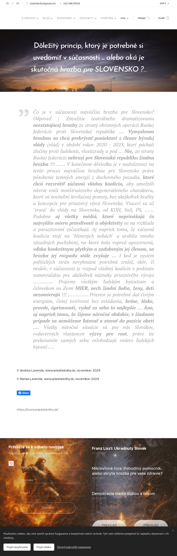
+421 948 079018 (71, 3)
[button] (144, 18)
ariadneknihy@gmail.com (43, 3)
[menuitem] (31, 18)
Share (23, 393)
